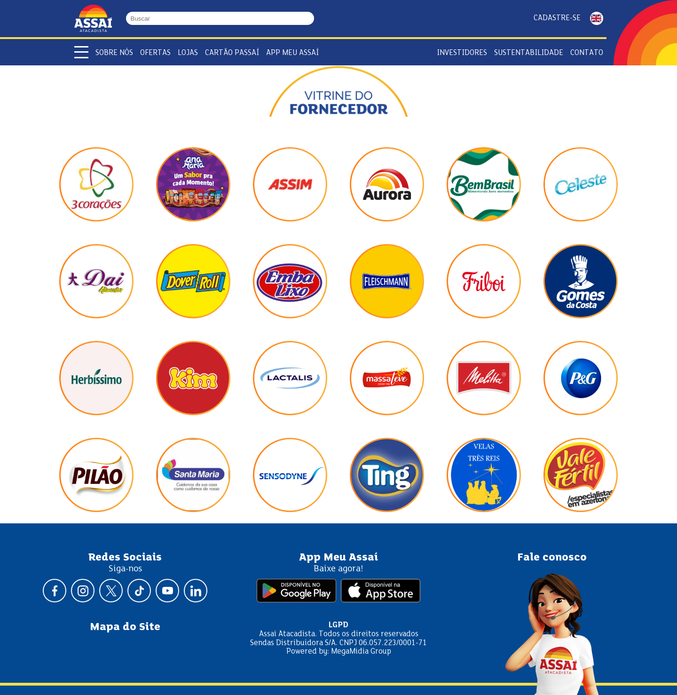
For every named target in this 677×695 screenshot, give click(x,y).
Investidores (462, 53)
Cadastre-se (557, 18)
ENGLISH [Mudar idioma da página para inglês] (596, 18)
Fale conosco (552, 557)
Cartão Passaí (232, 53)
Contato (586, 53)
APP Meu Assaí (292, 53)
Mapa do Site (125, 627)
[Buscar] (310, 18)
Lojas (188, 53)
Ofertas (155, 53)
